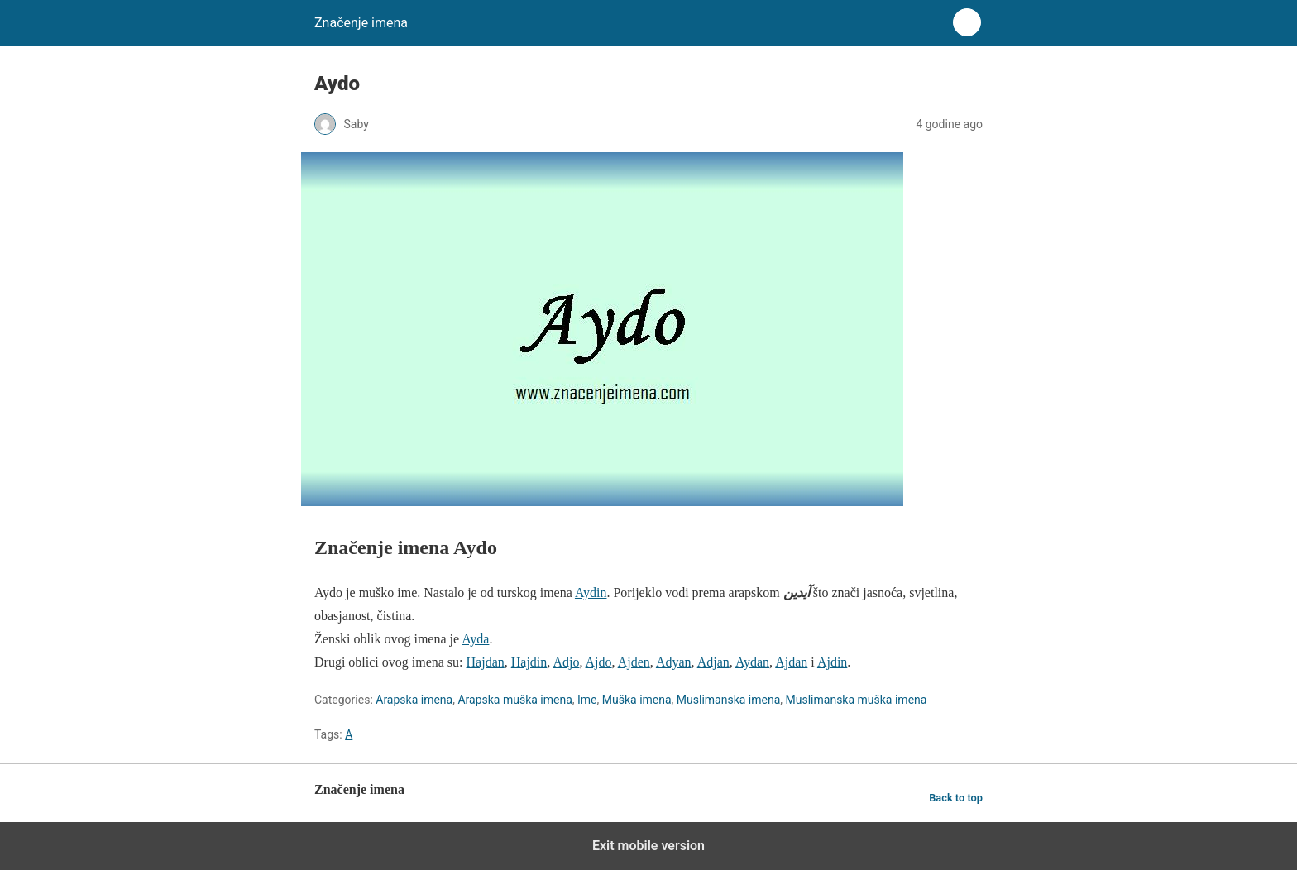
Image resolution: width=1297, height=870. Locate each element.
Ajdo (599, 662)
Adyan (674, 662)
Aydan (752, 662)
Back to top (956, 797)
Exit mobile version (648, 845)
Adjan (713, 662)
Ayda (475, 639)
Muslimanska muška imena (856, 699)
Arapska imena (414, 699)
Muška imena (637, 699)
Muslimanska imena (728, 699)
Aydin (591, 593)
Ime (587, 699)
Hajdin (529, 662)
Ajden (634, 662)
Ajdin (832, 662)
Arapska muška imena (514, 699)
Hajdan (486, 662)
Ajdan (791, 662)
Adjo (566, 662)
